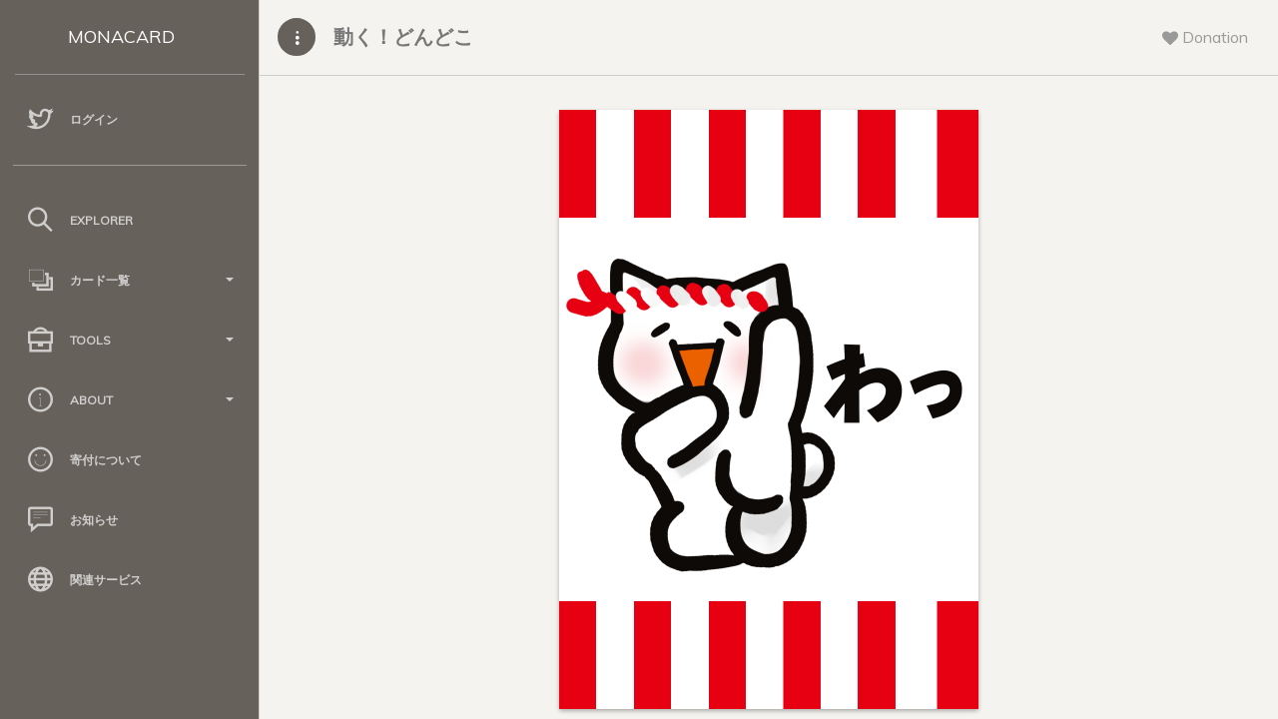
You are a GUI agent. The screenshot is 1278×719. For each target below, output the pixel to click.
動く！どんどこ (403, 36)
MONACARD (121, 36)
